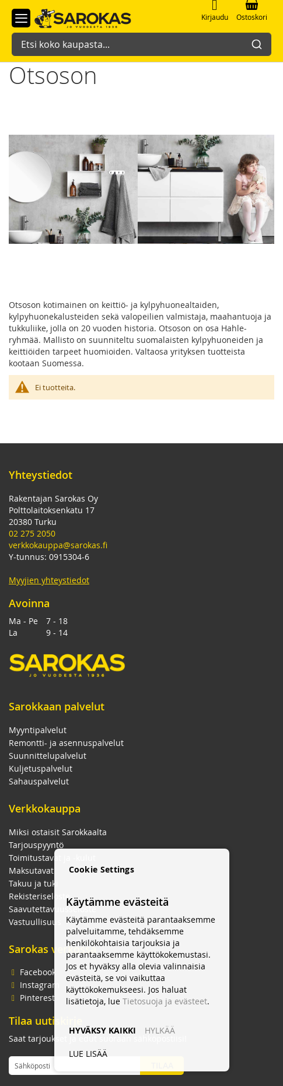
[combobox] (141, 38)
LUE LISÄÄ (88, 1053)
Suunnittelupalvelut (47, 755)
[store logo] (77, 17)
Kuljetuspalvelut (40, 768)
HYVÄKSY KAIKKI (102, 1030)
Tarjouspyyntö (36, 844)
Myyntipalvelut (38, 729)
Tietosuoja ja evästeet (165, 1001)
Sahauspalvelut (39, 781)
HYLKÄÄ (160, 1030)
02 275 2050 (32, 533)
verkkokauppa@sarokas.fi (58, 545)
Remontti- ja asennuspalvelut (66, 742)
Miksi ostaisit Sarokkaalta (58, 832)
